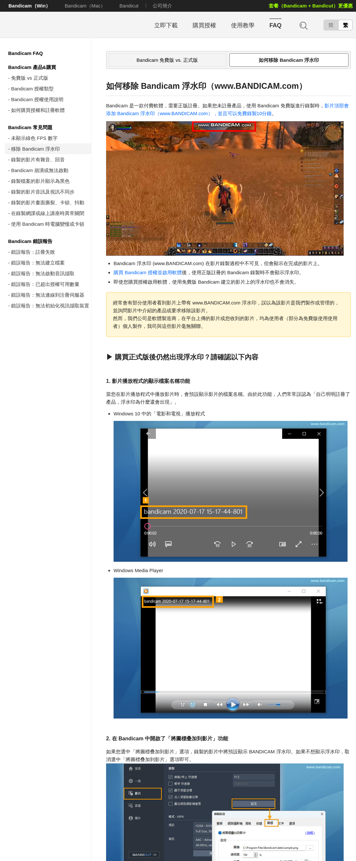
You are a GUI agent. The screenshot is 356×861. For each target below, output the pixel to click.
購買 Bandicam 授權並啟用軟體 (148, 272)
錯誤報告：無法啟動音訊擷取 (43, 273)
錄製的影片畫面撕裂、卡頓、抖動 (47, 202)
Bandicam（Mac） (85, 5)
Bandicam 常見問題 (30, 127)
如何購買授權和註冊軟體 (38, 110)
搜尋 (302, 25)
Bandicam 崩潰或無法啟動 (39, 170)
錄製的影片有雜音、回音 (38, 159)
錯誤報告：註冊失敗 (33, 252)
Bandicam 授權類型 (32, 88)
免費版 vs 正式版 (29, 78)
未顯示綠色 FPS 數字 (34, 138)
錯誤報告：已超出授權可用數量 (45, 284)
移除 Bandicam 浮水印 (35, 149)
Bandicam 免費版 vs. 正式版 (167, 60)
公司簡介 (162, 5)
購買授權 (204, 25)
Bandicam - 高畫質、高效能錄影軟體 (47, 25)
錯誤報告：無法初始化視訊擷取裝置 (50, 305)
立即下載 (166, 25)
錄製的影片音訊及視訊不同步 (43, 192)
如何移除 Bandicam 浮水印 (289, 60)
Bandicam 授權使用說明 (37, 99)
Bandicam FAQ (25, 53)
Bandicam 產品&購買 (32, 67)
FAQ (275, 25)
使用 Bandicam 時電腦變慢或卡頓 (47, 224)
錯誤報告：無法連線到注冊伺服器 (47, 295)
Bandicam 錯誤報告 (30, 241)
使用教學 (242, 25)
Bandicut (128, 5)
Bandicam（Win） (29, 5)
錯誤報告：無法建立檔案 (38, 262)
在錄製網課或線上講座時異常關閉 (47, 213)
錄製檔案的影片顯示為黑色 (40, 181)
